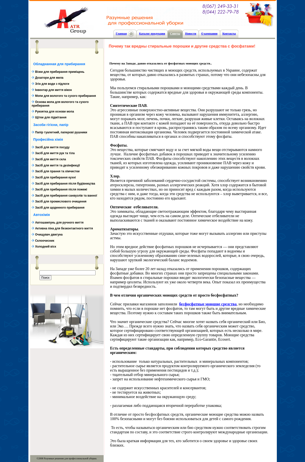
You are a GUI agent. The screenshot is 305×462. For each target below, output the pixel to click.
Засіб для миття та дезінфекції (57, 165)
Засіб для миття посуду (52, 147)
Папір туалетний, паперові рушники (61, 132)
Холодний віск (45, 246)
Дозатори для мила (49, 77)
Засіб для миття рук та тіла (54, 153)
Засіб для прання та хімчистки (57, 171)
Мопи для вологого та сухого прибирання (65, 96)
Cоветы (175, 33)
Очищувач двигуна (48, 234)
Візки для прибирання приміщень (59, 72)
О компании (209, 33)
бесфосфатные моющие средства (208, 304)
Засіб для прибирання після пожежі (61, 189)
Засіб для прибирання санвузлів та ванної (66, 195)
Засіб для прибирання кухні (55, 177)
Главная (121, 33)
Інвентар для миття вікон (53, 90)
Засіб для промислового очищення (60, 201)
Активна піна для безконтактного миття (64, 228)
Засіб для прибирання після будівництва (65, 183)
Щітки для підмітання (50, 117)
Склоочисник (44, 240)
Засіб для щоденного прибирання (60, 207)
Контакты (229, 33)
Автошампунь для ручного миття (59, 222)
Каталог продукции (152, 33)
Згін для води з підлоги (52, 84)
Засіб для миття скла (50, 159)
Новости (190, 33)
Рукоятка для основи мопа (54, 111)
